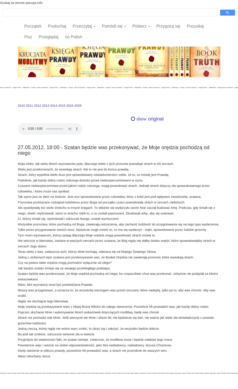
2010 (21, 105)
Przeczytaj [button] (84, 26)
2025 (77, 105)
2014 (53, 105)
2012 (37, 105)
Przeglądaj (48, 36)
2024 (69, 105)
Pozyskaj (195, 26)
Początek (33, 26)
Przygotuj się (168, 26)
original (147, 119)
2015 (61, 105)
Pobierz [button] (141, 26)
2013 (45, 105)
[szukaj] (109, 13)
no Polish (73, 36)
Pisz (28, 36)
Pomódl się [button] (114, 26)
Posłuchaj (57, 26)
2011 (29, 105)
